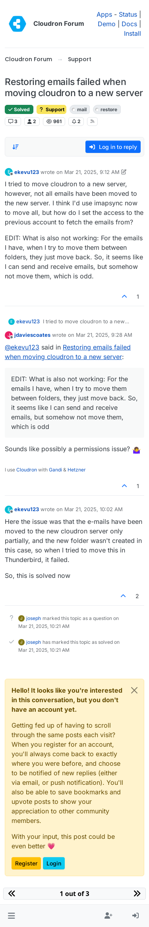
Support (51, 109)
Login (53, 863)
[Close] (134, 690)
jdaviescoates (32, 335)
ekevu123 (26, 172)
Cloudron (26, 470)
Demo (107, 24)
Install (132, 33)
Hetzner (77, 470)
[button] (11, 916)
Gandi (55, 470)
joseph (33, 618)
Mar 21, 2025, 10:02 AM (93, 509)
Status (128, 14)
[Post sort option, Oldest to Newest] (15, 147)
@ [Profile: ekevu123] (22, 347)
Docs (129, 24)
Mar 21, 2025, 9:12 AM (92, 172)
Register (26, 863)
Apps (104, 14)
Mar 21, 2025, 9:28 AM (104, 335)
